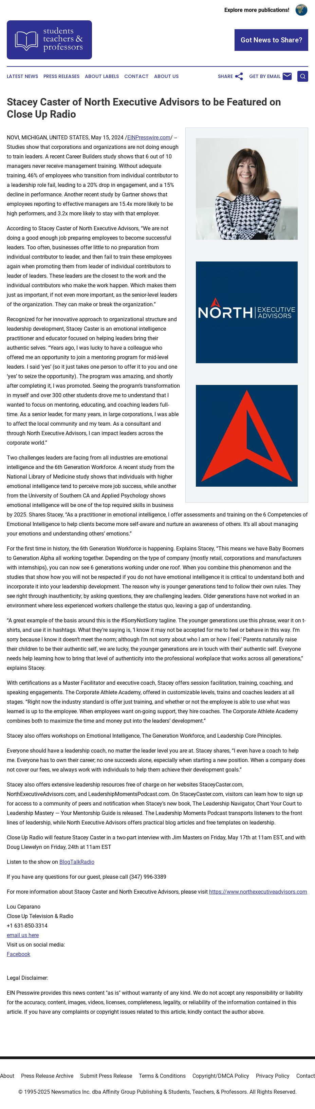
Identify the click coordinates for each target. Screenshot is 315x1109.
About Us (166, 76)
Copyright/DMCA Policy (220, 1076)
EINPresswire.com (148, 137)
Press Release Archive (47, 1076)
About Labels (102, 76)
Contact (136, 76)
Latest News (22, 76)
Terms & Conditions (162, 1076)
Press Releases (61, 76)
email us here (23, 935)
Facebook (18, 954)
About (7, 1076)
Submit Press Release (106, 1076)
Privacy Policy (273, 1076)
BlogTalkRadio (76, 862)
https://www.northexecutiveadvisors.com (258, 892)
